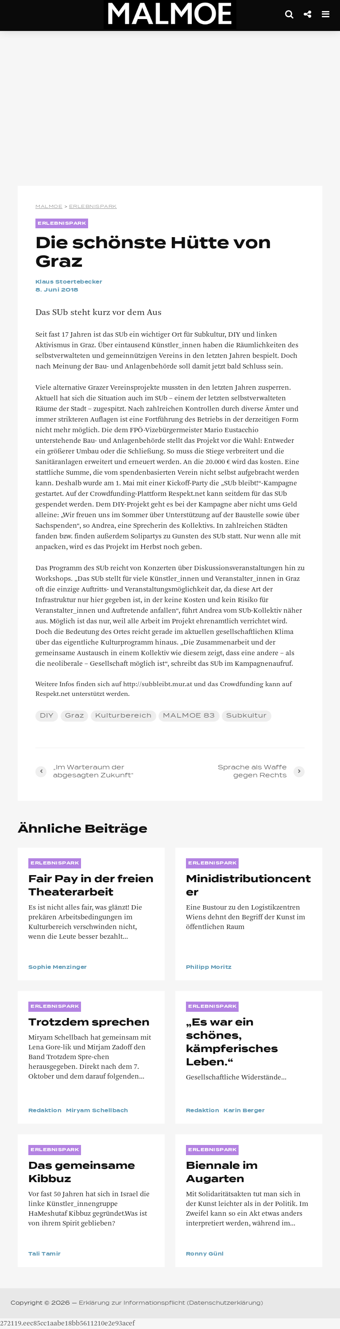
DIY (47, 716)
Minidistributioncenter (248, 886)
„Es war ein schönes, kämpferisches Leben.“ (232, 1043)
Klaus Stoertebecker (72, 282)
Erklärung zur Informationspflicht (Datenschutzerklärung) (171, 1303)
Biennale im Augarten (222, 1172)
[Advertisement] (170, 111)
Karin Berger (249, 1111)
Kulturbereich (123, 716)
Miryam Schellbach (103, 1111)
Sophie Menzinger (60, 967)
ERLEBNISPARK (62, 223)
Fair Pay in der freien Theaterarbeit (91, 886)
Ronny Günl (206, 1254)
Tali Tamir (45, 1254)
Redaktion (46, 1111)
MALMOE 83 (189, 716)
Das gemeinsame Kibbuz (81, 1172)
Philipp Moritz (211, 967)
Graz (74, 716)
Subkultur (246, 716)
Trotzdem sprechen (89, 1023)
